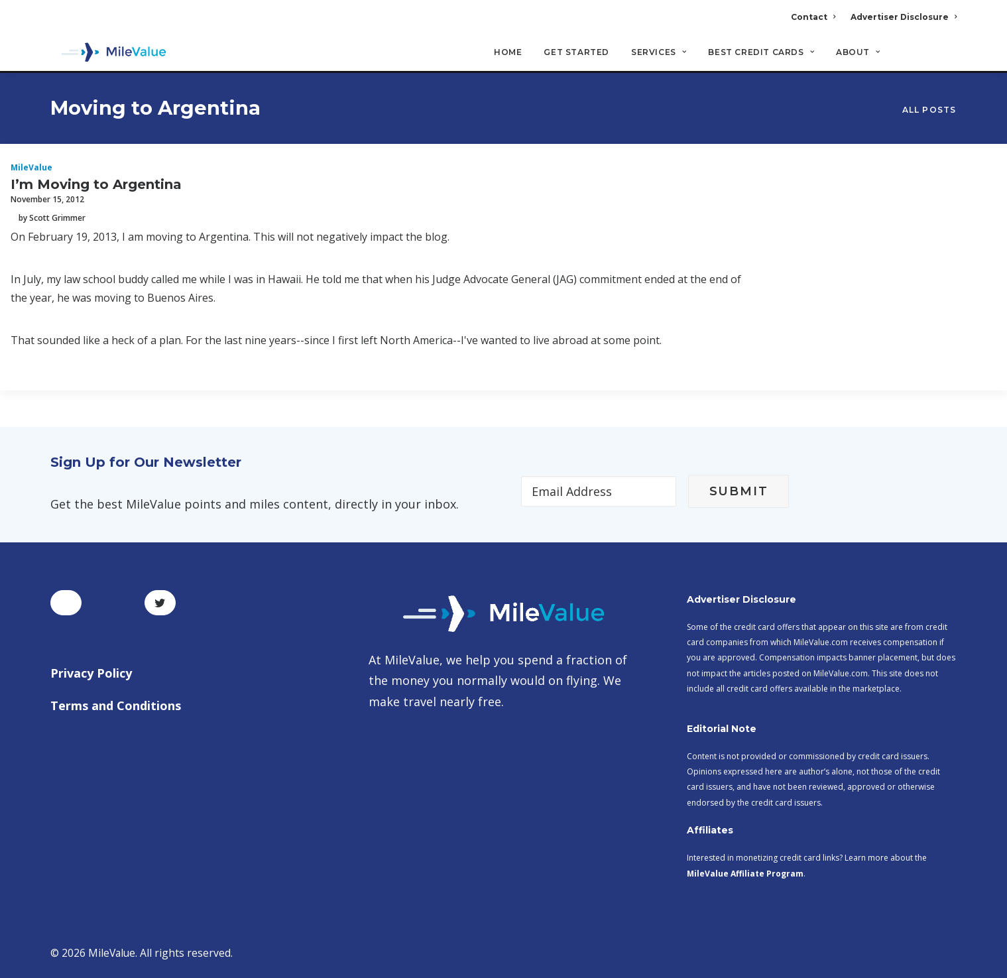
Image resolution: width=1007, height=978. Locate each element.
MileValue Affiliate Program (745, 873)
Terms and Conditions (115, 705)
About (858, 53)
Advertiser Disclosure (904, 17)
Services (658, 53)
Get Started (576, 53)
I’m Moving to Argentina (96, 185)
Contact (813, 17)
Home (508, 53)
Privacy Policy (91, 673)
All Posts (929, 110)
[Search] (948, 59)
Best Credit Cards (761, 53)
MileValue (31, 168)
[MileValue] (109, 54)
